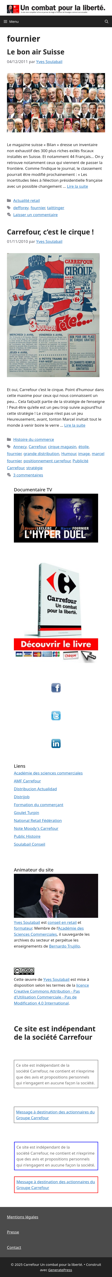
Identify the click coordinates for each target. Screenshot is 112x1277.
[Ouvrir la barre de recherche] (106, 21)
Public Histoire (27, 836)
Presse (13, 1232)
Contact (14, 1247)
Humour (68, 453)
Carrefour (37, 446)
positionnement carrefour (46, 460)
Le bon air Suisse (36, 52)
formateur (23, 928)
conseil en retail (62, 922)
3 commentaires (28, 475)
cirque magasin (62, 446)
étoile (83, 446)
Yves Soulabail (56, 979)
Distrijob (22, 796)
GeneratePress (60, 1269)
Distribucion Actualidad (35, 788)
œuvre (31, 979)
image (84, 453)
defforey (20, 207)
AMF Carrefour (27, 781)
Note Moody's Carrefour (36, 828)
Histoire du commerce (33, 439)
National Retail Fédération (38, 820)
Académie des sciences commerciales (48, 773)
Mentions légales (22, 1217)
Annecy (20, 446)
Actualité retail (26, 200)
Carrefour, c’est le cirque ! (50, 232)
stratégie (34, 467)
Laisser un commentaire (35, 214)
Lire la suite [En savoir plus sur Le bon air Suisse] (77, 186)
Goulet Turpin (26, 812)
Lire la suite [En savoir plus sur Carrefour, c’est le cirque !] (74, 425)
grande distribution (41, 453)
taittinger (55, 207)
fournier (38, 207)
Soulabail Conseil (29, 844)
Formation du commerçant (38, 804)
